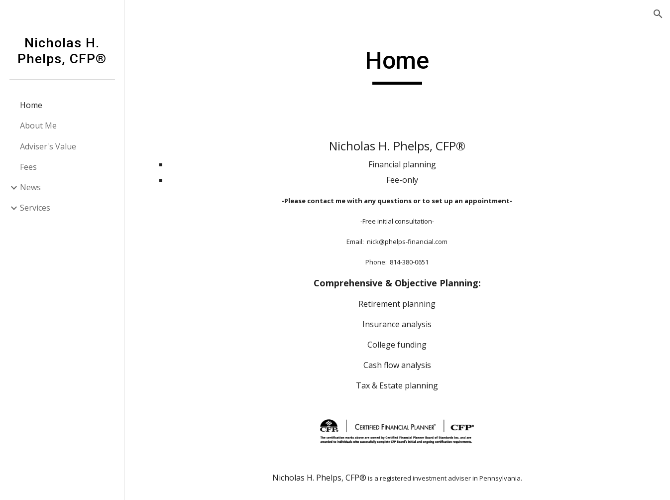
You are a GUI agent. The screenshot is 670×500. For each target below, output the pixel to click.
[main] (397, 65)
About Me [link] (38, 125)
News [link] (30, 187)
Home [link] (31, 105)
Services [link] (35, 207)
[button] (658, 14)
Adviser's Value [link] (48, 146)
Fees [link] (28, 166)
